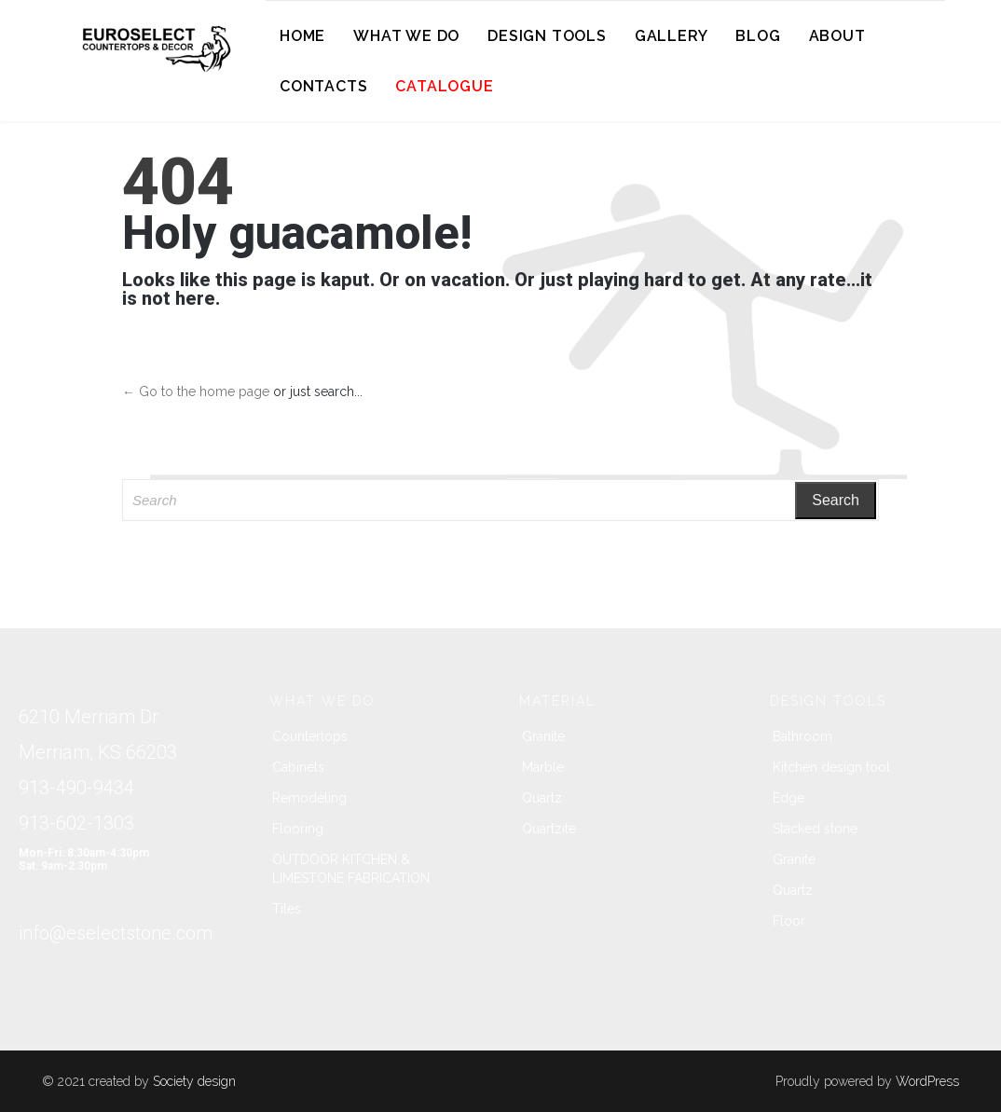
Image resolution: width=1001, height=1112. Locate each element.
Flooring (297, 828)
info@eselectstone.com (116, 933)
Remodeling (309, 797)
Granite (543, 736)
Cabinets (298, 767)
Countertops (310, 736)
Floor (789, 920)
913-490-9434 (76, 787)
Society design (194, 1081)
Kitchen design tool (831, 767)
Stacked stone (815, 828)
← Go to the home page (195, 391)
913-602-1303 (76, 823)
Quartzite (549, 828)
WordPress (927, 1081)
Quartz (542, 797)
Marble (543, 767)
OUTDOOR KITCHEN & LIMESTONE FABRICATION (351, 868)
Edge (788, 797)
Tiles (286, 908)
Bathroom (802, 736)
